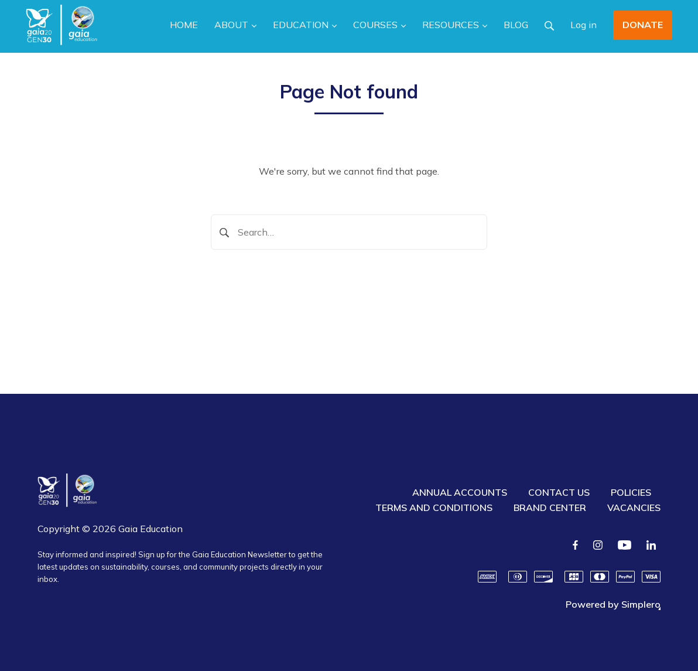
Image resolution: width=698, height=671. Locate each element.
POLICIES (631, 492)
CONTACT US (559, 492)
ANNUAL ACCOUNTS (459, 492)
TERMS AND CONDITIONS (433, 507)
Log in (583, 24)
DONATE (642, 24)
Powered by (613, 604)
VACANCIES (634, 507)
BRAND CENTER (550, 507)
